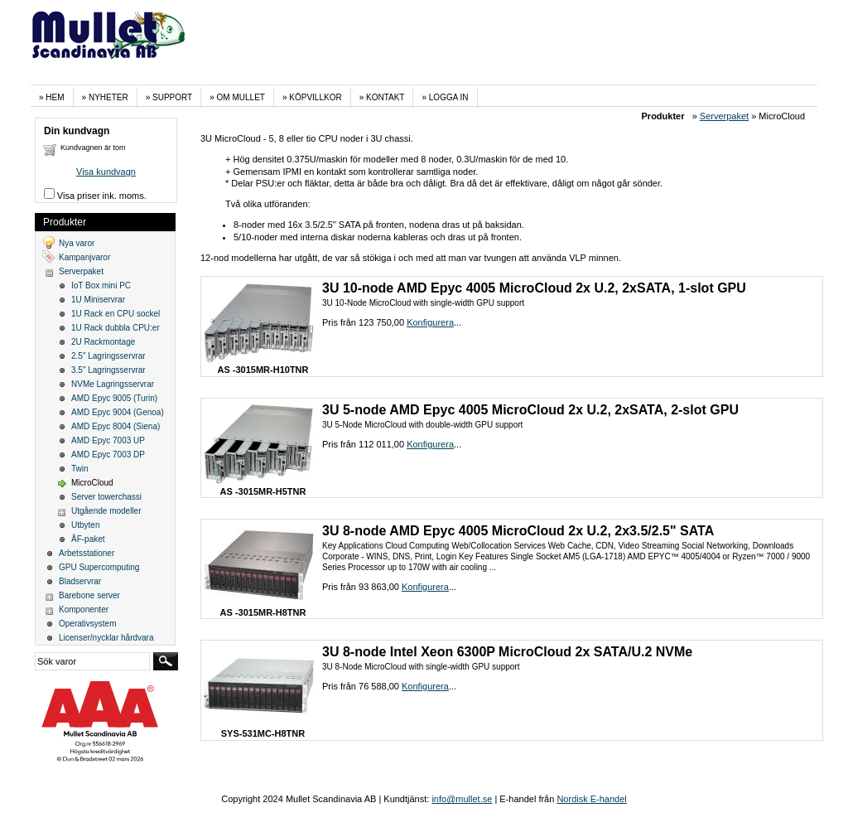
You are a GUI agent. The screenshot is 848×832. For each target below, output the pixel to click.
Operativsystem (87, 623)
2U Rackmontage (103, 341)
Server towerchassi (106, 496)
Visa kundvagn (106, 172)
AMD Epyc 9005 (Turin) (114, 398)
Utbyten (85, 525)
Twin (80, 468)
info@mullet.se (461, 799)
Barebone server (89, 595)
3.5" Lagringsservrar (108, 370)
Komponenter (83, 609)
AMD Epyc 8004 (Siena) (115, 426)
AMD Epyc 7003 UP (108, 440)
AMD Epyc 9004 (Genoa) (117, 412)
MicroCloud (92, 482)
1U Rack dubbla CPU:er (115, 327)
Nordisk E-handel (591, 799)
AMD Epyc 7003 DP (108, 454)
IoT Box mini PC (101, 285)
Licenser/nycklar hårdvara (106, 637)
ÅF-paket (88, 539)
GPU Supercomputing (99, 567)
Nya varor (76, 243)
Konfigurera (430, 322)
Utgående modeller (106, 510)
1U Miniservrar (98, 299)
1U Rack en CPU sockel (115, 313)
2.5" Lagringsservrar (108, 355)
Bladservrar (80, 581)
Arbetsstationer (86, 553)
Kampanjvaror (84, 257)
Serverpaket (724, 116)
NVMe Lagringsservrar (112, 384)
